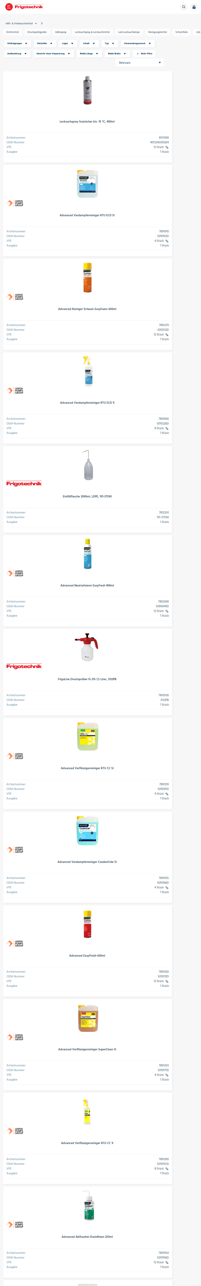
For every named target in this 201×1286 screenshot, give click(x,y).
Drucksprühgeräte (39, 32)
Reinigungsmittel (159, 32)
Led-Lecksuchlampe (131, 32)
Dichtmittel (14, 32)
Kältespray (62, 32)
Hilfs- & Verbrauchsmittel (24, 23)
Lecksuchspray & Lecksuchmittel (94, 32)
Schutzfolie (183, 32)
